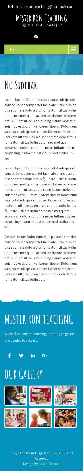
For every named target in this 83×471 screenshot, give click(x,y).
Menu (14, 49)
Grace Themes (49, 463)
